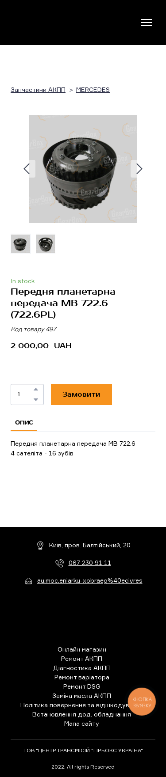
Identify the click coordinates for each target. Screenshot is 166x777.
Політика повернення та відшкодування (81, 705)
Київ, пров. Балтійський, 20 (90, 545)
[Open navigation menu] (146, 22)
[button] (36, 389)
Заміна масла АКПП (81, 695)
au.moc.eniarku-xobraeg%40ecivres (90, 580)
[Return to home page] (47, 22)
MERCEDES (93, 89)
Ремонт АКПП (81, 658)
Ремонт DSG (81, 686)
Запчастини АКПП (38, 89)
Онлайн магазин (82, 649)
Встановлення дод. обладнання (81, 714)
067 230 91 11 (90, 562)
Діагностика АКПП (82, 667)
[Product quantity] (25, 394)
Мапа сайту (81, 723)
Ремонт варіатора (81, 677)
